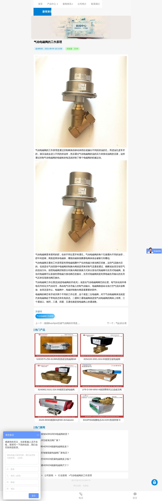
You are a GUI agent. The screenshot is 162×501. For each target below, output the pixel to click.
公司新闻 (48, 475)
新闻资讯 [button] (68, 4)
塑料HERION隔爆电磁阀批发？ (52, 446)
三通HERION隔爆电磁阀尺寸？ (52, 465)
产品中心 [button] (52, 4)
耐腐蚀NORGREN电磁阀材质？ (52, 434)
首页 (40, 4)
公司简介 (82, 4)
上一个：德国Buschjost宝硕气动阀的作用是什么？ (59, 323)
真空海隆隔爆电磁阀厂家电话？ (52, 453)
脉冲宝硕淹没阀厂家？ (47, 440)
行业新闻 (62, 475)
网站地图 (77, 486)
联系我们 (95, 4)
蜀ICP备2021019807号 (81, 480)
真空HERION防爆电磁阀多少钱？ (53, 459)
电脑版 (86, 486)
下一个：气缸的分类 (117, 323)
